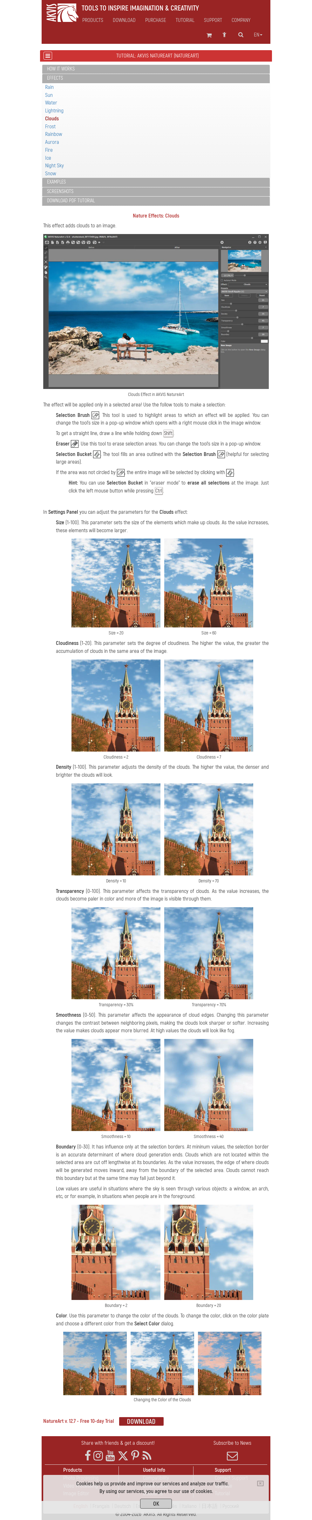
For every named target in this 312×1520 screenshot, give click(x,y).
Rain (49, 87)
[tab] (156, 69)
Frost (50, 126)
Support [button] (213, 20)
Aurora (52, 142)
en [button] (258, 35)
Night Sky (54, 165)
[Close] (260, 1483)
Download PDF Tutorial (71, 201)
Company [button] (241, 20)
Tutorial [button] (185, 20)
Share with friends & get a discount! (118, 1443)
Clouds (52, 118)
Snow (50, 173)
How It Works (61, 69)
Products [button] (92, 20)
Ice (48, 158)
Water (51, 102)
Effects (55, 78)
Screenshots (60, 191)
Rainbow (53, 134)
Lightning (54, 110)
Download (124, 20)
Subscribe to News (232, 1450)
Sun (49, 95)
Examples (56, 182)
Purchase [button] (155, 20)
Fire (49, 150)
